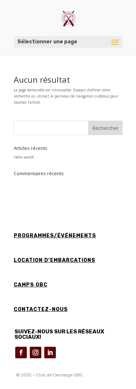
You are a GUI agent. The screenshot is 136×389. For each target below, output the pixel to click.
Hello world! (24, 157)
